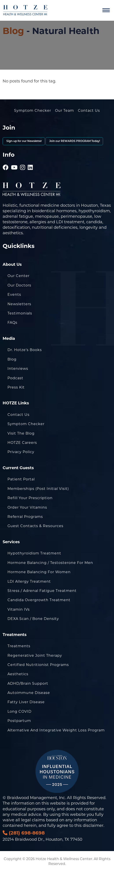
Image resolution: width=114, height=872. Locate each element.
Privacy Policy (20, 452)
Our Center (18, 276)
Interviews (17, 368)
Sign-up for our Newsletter (24, 141)
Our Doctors (19, 285)
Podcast (15, 378)
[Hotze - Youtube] (14, 161)
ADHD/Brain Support (27, 683)
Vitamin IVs (18, 609)
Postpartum (19, 721)
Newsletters (19, 304)
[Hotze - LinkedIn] (30, 161)
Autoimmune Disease (28, 693)
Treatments (18, 646)
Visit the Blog (21, 433)
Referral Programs (25, 517)
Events (14, 294)
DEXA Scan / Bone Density (33, 619)
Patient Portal (21, 479)
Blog (13, 30)
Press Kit (16, 387)
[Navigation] (106, 10)
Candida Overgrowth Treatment (38, 600)
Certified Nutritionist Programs (38, 665)
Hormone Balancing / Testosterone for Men (50, 563)
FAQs (12, 322)
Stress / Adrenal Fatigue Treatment (42, 591)
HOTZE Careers (22, 443)
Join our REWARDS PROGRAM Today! (74, 141)
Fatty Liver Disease (26, 702)
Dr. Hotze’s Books (24, 350)
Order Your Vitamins (27, 507)
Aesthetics (17, 674)
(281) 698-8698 (24, 833)
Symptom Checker (32, 110)
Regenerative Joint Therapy (34, 655)
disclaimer (93, 825)
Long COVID (19, 711)
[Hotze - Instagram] (22, 161)
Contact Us (89, 110)
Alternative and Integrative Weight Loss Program (56, 730)
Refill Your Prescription (30, 498)
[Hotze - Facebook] (6, 161)
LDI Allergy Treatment (29, 581)
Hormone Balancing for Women (39, 572)
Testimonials (19, 313)
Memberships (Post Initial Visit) (38, 489)
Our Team (64, 110)
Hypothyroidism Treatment (34, 553)
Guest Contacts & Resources (35, 526)
